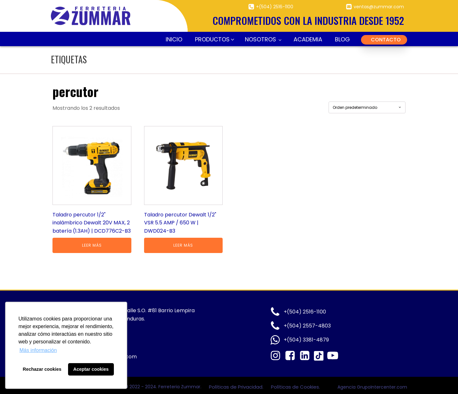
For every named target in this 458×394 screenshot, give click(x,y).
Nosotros (260, 39)
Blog (342, 39)
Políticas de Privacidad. (237, 386)
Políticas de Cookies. (295, 386)
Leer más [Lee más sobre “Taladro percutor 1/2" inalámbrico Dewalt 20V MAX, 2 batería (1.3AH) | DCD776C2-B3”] (92, 245)
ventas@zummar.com (379, 7)
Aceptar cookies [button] (90, 369)
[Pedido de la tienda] (367, 107)
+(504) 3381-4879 (306, 339)
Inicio (174, 39)
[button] (214, 39)
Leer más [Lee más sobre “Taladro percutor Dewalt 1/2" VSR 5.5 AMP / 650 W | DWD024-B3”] (183, 245)
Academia (308, 39)
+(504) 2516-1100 (274, 7)
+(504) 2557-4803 (307, 325)
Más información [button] (38, 350)
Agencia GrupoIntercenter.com (372, 387)
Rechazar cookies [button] (42, 369)
